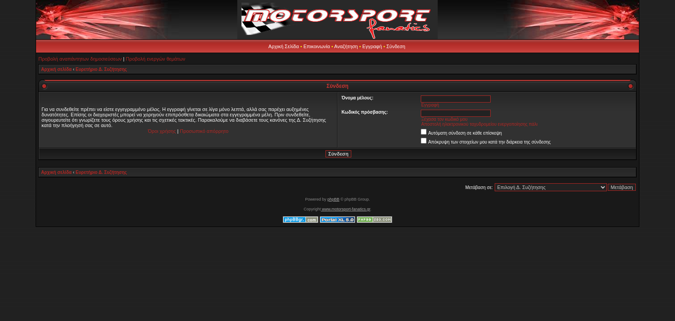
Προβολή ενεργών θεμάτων (155, 59)
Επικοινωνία (316, 46)
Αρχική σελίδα (56, 69)
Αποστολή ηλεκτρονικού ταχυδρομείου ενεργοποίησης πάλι (479, 124)
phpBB (333, 199)
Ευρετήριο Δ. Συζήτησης (101, 69)
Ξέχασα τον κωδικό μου (444, 119)
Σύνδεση (395, 46)
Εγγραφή (372, 46)
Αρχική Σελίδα (283, 46)
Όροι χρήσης (162, 131)
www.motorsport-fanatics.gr (345, 209)
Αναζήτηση (346, 46)
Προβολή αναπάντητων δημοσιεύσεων (80, 59)
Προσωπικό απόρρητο (204, 131)
